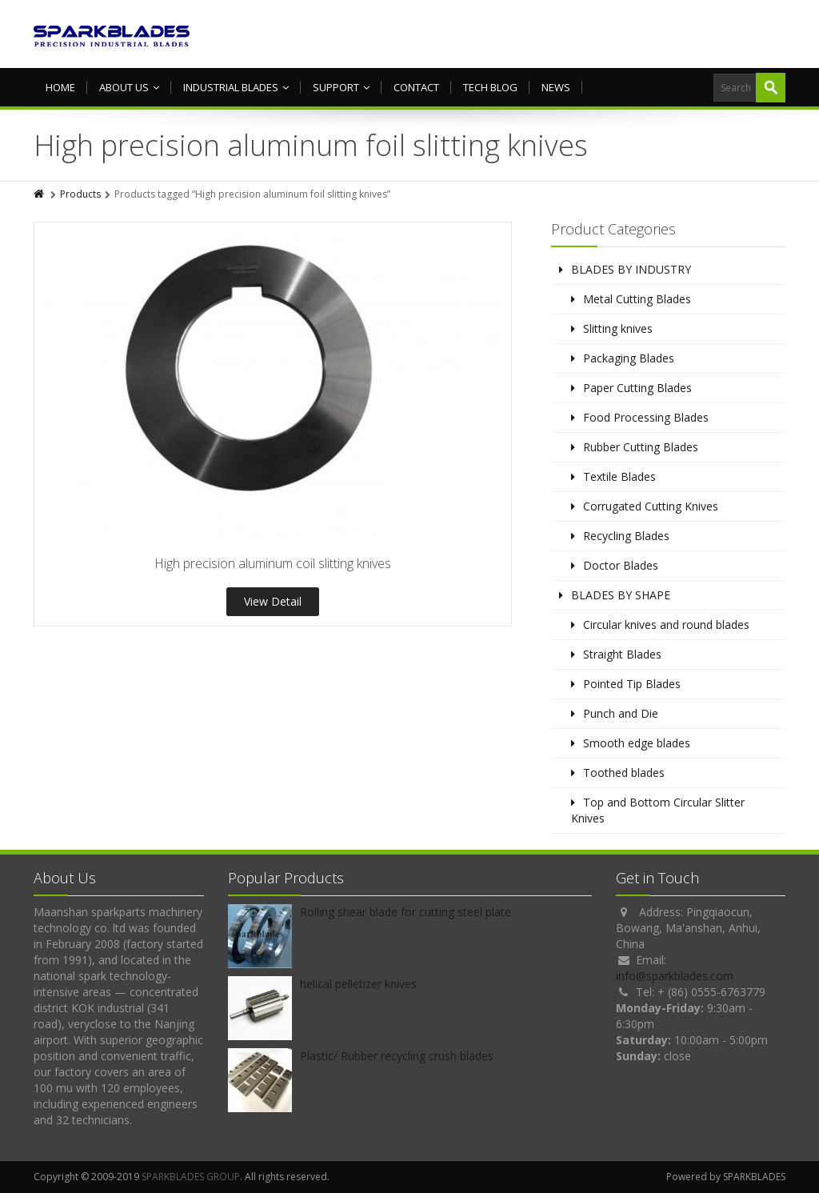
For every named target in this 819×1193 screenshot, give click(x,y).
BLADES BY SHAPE (620, 595)
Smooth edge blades (636, 743)
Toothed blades (624, 772)
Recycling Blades (626, 535)
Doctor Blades (620, 565)
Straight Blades (622, 654)
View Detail (273, 601)
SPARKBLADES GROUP (191, 1176)
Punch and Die (620, 713)
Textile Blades (619, 476)
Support (341, 87)
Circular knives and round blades (666, 624)
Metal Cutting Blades (637, 298)
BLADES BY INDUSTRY (631, 269)
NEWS (555, 87)
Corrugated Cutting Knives (650, 506)
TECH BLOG (490, 87)
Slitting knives (618, 328)
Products (80, 194)
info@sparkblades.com (674, 975)
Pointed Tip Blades (632, 683)
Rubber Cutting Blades (640, 446)
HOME (60, 87)
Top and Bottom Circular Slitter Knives (658, 810)
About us (129, 87)
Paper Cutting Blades (637, 387)
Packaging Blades (628, 358)
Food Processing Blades (646, 417)
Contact (416, 87)
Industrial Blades (236, 87)
